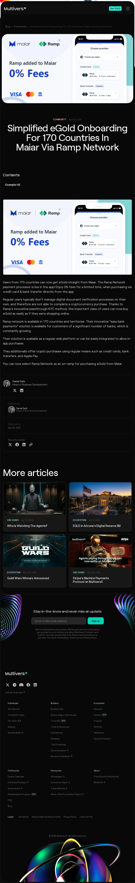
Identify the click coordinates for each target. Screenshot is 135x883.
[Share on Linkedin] (24, 444)
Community (20, 26)
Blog (7, 26)
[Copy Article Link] (31, 444)
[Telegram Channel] (14, 685)
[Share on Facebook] (17, 444)
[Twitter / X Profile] (15, 390)
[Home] (15, 9)
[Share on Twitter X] (10, 444)
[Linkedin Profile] (21, 390)
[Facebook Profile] (28, 685)
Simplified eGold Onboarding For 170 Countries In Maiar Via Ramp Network (71, 26)
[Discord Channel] (21, 685)
